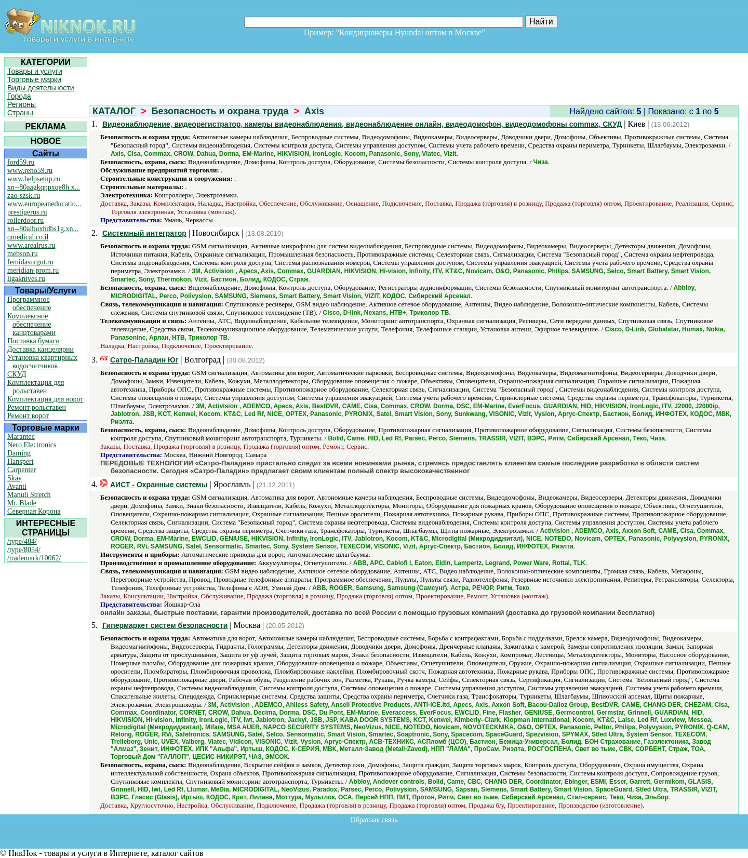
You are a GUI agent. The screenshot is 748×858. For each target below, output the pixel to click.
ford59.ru (21, 162)
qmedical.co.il (27, 237)
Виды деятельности (40, 88)
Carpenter (21, 470)
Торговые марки (34, 79)
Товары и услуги (34, 71)
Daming (19, 453)
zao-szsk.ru (23, 195)
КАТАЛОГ (114, 111)
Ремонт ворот (28, 416)
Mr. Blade (21, 503)
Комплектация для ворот (45, 399)
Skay (14, 478)
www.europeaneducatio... (44, 204)
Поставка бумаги (33, 341)
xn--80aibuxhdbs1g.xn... (42, 229)
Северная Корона (33, 511)
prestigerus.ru (27, 212)
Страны (20, 113)
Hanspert (20, 461)
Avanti (16, 486)
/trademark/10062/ (34, 558)
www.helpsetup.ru (33, 179)
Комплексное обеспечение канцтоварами (31, 324)
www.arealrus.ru (31, 245)
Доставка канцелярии (40, 349)
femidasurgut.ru (30, 262)
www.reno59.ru (29, 171)
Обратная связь (374, 820)
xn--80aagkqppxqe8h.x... (43, 187)
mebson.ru (22, 254)
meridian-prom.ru (33, 270)
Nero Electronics (31, 445)
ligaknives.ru (26, 279)
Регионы (21, 104)
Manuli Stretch (29, 495)
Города (19, 96)
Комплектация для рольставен (35, 387)
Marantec (21, 436)
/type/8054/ (24, 550)
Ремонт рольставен (36, 407)
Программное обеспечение (29, 304)
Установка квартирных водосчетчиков (42, 362)
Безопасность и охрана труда (220, 111)
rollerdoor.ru (25, 220)
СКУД (16, 374)
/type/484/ (22, 541)
